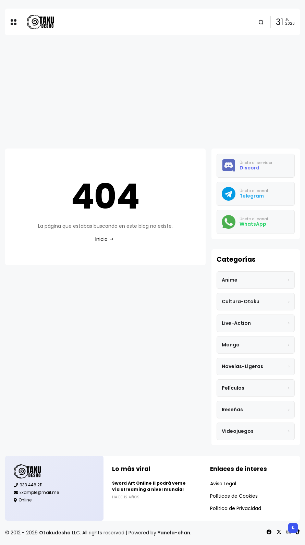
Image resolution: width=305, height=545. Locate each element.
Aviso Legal (223, 483)
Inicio (101, 239)
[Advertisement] (152, 92)
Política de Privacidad (235, 508)
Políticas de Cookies (234, 496)
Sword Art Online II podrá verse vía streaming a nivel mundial (149, 486)
